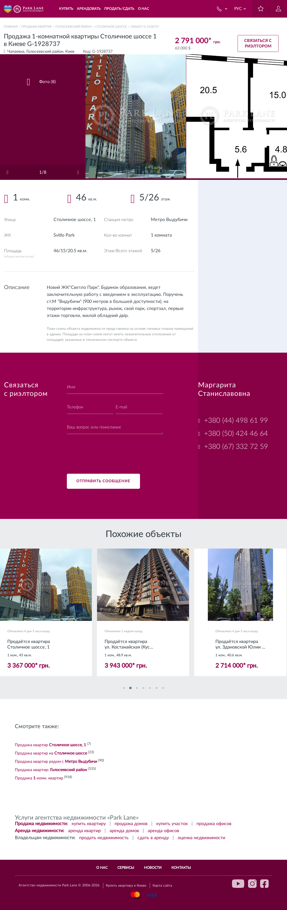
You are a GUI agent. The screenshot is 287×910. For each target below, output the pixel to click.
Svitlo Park (64, 235)
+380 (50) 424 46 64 (236, 433)
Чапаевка (15, 51)
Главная (11, 26)
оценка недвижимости (201, 838)
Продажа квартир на (51, 753)
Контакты (181, 868)
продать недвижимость (104, 838)
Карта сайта (162, 885)
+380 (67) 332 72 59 (236, 446)
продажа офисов (214, 824)
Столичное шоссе (111, 26)
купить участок (172, 824)
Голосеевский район (73, 26)
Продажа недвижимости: (41, 824)
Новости (153, 868)
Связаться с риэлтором (258, 43)
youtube (238, 883)
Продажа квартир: (51, 770)
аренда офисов (163, 831)
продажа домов (131, 824)
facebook (264, 883)
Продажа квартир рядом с (56, 762)
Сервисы (125, 868)
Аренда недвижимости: (39, 831)
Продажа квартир (36, 26)
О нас (102, 868)
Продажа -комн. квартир (39, 778)
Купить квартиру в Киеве (126, 885)
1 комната (161, 235)
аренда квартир (84, 831)
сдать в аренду (153, 838)
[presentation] (105, 451)
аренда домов (124, 831)
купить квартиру (89, 824)
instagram (252, 883)
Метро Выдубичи (169, 220)
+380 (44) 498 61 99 (236, 420)
